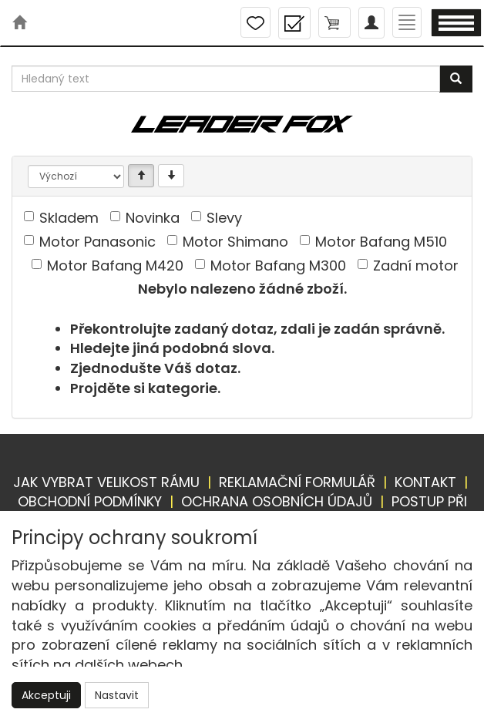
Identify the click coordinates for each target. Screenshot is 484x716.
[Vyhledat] (455, 79)
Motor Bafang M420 (115, 265)
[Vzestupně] (141, 175)
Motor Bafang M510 (381, 241)
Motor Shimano (235, 241)
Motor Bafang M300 (278, 265)
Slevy (224, 217)
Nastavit (117, 695)
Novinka (153, 217)
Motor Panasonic (97, 241)
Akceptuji (46, 695)
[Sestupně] (171, 175)
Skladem (69, 217)
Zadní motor (416, 265)
